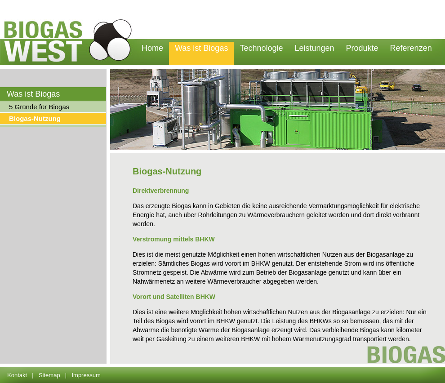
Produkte (362, 48)
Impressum (85, 375)
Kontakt (17, 375)
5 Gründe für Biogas (39, 107)
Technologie (261, 48)
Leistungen (314, 48)
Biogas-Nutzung (35, 118)
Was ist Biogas (201, 48)
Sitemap (49, 375)
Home (152, 48)
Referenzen (411, 48)
